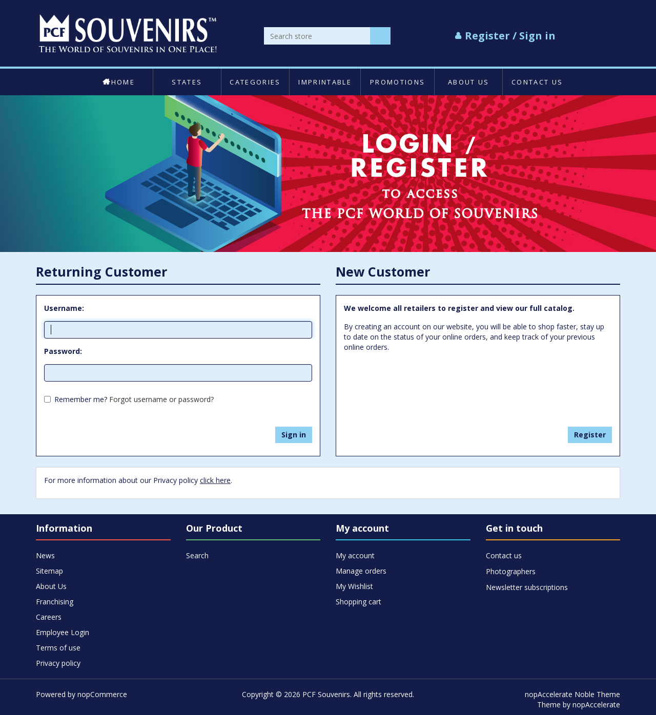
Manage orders (361, 571)
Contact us (537, 82)
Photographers (511, 571)
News (45, 555)
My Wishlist (354, 586)
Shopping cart (358, 601)
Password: (63, 351)
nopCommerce (102, 694)
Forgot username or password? (161, 399)
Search (197, 555)
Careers (48, 617)
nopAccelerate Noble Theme (572, 694)
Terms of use (58, 648)
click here (215, 480)
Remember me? (80, 399)
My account (355, 555)
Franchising (54, 601)
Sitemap (49, 571)
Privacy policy (58, 663)
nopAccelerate (596, 704)
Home (118, 82)
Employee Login (62, 632)
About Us (468, 82)
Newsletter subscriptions (527, 587)
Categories (255, 82)
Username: (64, 308)
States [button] (187, 82)
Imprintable (325, 82)
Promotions (397, 82)
